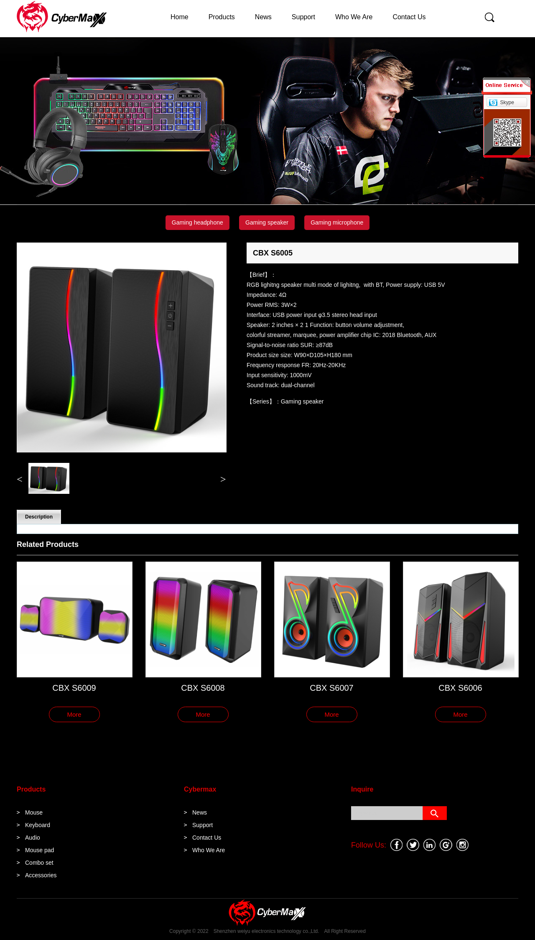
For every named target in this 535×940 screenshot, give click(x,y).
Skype (507, 102)
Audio (32, 837)
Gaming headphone (197, 222)
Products (222, 16)
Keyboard (37, 825)
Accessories (40, 875)
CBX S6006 (460, 687)
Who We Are (354, 16)
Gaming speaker (266, 222)
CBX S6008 (203, 687)
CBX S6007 (332, 687)
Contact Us (408, 16)
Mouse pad (39, 850)
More (74, 714)
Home (180, 16)
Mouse (34, 812)
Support (303, 16)
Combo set (39, 862)
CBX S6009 (74, 687)
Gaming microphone (337, 222)
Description (39, 517)
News (263, 16)
